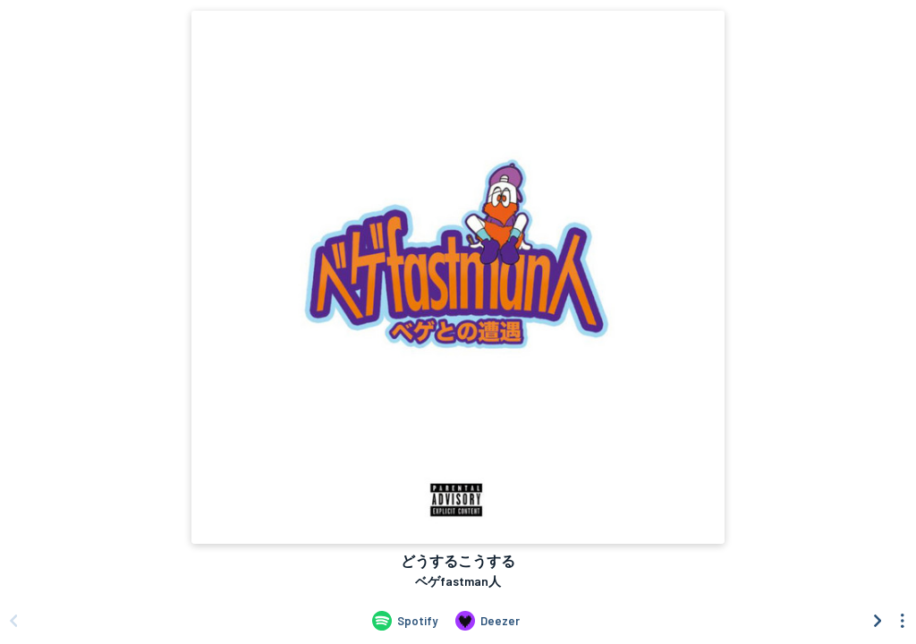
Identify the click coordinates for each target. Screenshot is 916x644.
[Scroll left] (13, 620)
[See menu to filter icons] (902, 620)
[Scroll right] (877, 620)
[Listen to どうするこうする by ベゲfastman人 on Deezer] (487, 621)
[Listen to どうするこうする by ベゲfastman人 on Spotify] (405, 621)
